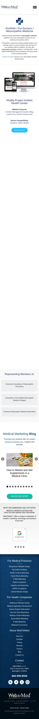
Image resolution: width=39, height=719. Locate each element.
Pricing (19, 642)
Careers (19, 649)
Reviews (19, 646)
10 (32, 486)
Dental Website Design (19, 592)
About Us (19, 636)
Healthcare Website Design (19, 603)
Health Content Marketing (19, 573)
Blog (19, 652)
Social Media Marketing (19, 576)
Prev (2, 459)
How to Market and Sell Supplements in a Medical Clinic (19, 473)
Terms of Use (14, 708)
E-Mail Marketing (19, 579)
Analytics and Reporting (19, 585)
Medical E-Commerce (20, 625)
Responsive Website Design (19, 566)
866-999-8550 (19, 675)
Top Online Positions (19, 570)
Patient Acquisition (19, 582)
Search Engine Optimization (19, 609)
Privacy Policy (24, 708)
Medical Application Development (19, 606)
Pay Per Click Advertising (19, 612)
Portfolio (19, 639)
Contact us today (7, 57)
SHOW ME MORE (19, 496)
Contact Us (19, 655)
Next (36, 459)
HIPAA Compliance (19, 588)
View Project (19, 130)
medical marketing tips (14, 442)
